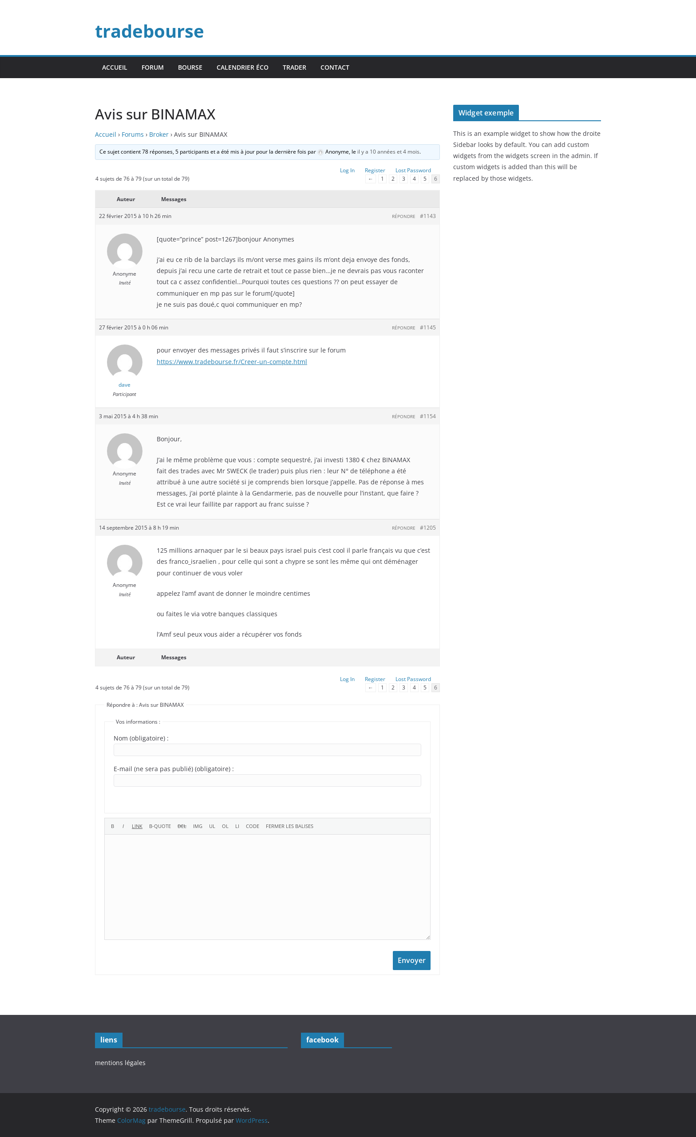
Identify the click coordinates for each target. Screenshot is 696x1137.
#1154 (428, 416)
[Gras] (112, 826)
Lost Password (413, 170)
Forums (133, 134)
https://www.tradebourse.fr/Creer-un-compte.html (232, 361)
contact (334, 67)
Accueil (105, 134)
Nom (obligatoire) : (141, 738)
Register (375, 170)
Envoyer (412, 960)
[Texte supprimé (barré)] (182, 826)
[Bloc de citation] (160, 826)
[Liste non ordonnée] (212, 826)
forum (153, 67)
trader (294, 67)
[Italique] (123, 826)
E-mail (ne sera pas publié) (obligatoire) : (174, 769)
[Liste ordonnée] (225, 826)
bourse (190, 67)
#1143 (428, 216)
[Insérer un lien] (137, 826)
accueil (114, 67)
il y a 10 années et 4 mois (388, 151)
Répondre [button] (403, 216)
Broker (159, 134)
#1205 (428, 527)
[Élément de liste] (237, 826)
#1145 (428, 327)
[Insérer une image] (198, 826)
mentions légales (120, 1062)
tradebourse (149, 31)
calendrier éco (243, 67)
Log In (347, 170)
